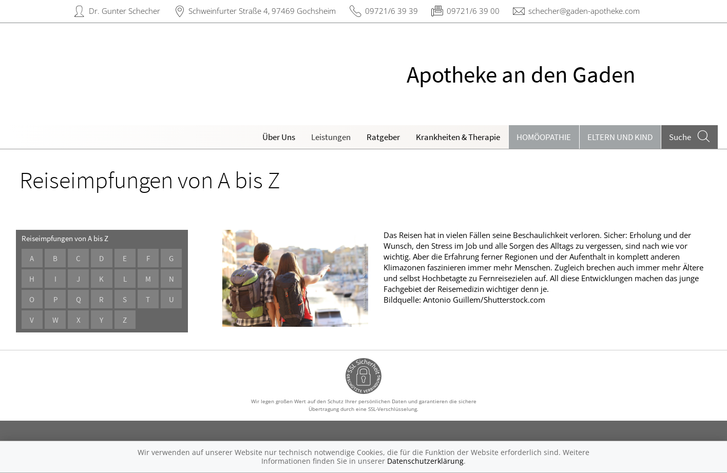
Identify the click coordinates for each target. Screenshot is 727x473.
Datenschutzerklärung (425, 461)
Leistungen (331, 137)
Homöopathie (543, 137)
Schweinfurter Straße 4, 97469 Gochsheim (262, 11)
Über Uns (278, 137)
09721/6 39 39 (391, 11)
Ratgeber (383, 137)
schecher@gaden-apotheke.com (584, 11)
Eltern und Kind (620, 137)
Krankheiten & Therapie (458, 137)
